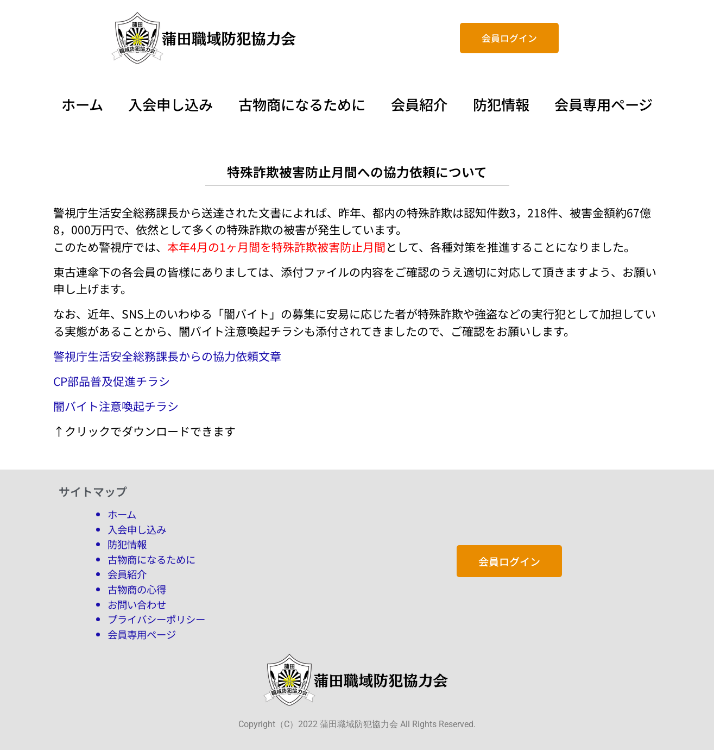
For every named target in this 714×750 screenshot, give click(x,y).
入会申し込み (170, 104)
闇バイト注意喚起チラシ (116, 406)
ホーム (83, 104)
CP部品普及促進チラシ (111, 381)
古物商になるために (302, 104)
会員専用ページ (602, 104)
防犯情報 (499, 104)
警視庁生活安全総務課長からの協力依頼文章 (167, 356)
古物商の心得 (137, 589)
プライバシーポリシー (156, 619)
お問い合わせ (137, 604)
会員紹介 (419, 104)
